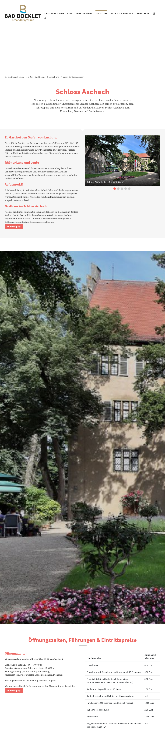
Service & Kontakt (122, 13)
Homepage (14, 226)
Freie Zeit (101, 13)
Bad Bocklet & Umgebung (47, 76)
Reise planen (84, 13)
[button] (114, 188)
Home (20, 76)
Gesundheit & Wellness (59, 13)
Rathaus (143, 13)
